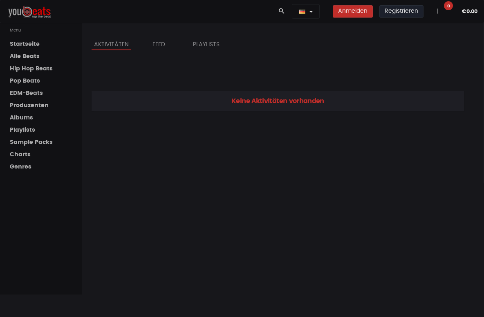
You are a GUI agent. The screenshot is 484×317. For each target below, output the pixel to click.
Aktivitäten (111, 44)
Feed (158, 44)
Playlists (206, 44)
